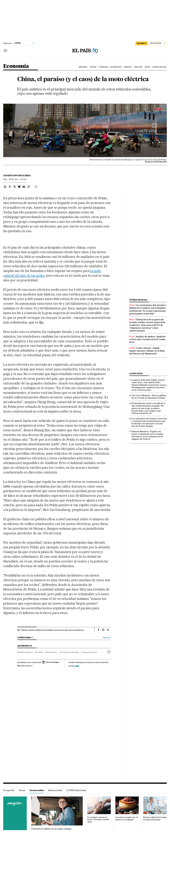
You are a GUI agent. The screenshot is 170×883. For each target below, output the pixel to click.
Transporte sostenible (68, 652)
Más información (25, 665)
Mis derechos (116, 67)
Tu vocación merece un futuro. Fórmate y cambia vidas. (98, 819)
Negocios (128, 67)
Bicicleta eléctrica (25, 652)
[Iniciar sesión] (158, 43)
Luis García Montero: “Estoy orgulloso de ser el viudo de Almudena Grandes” (149, 396)
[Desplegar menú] (5, 50)
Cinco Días (138, 67)
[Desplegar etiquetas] (109, 652)
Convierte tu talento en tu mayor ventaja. (51, 828)
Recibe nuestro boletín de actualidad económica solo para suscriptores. (52, 630)
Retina (147, 67)
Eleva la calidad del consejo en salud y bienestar (155, 818)
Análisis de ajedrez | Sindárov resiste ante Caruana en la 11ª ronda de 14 (147, 339)
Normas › (107, 637)
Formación (103, 67)
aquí (77, 665)
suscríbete (141, 43)
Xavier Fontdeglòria (17, 175)
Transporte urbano (89, 652)
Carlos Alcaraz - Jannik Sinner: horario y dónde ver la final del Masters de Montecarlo (147, 351)
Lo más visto (136, 373)
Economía (16, 66)
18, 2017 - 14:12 (18, 179)
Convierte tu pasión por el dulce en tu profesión (126, 818)
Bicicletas (39, 652)
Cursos (22, 790)
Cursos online (37, 790)
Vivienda (93, 67)
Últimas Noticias (159, 67)
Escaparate (8, 790)
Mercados (83, 67)
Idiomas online (55, 790)
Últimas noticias (138, 300)
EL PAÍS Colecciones (76, 790)
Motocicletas (51, 652)
